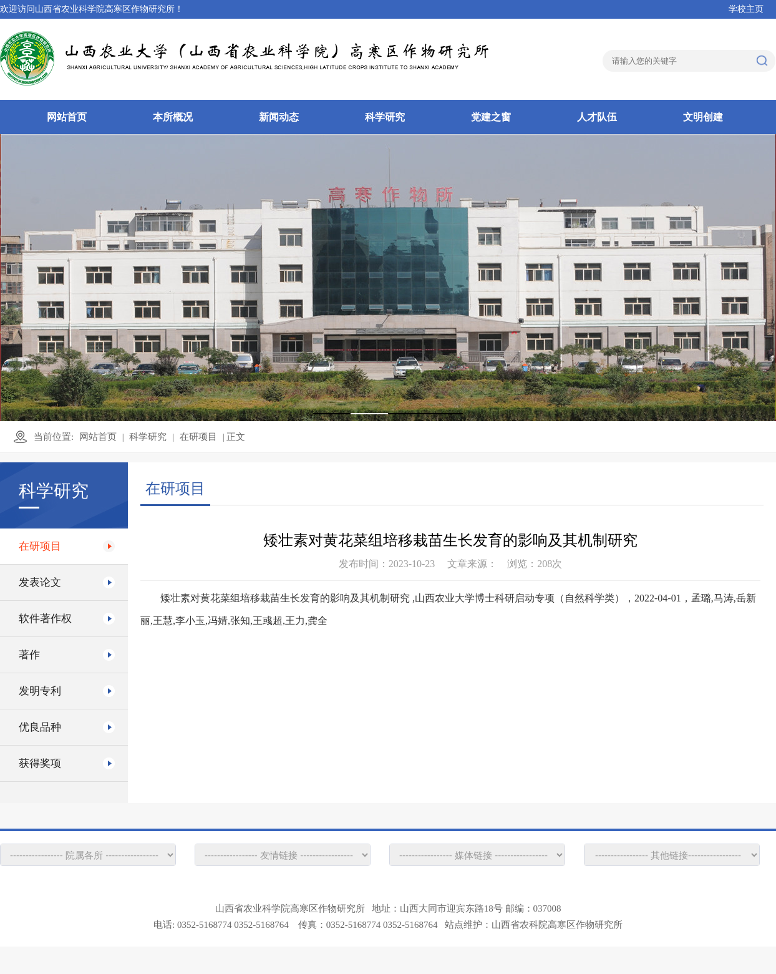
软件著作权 (45, 619)
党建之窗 (491, 117)
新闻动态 (279, 117)
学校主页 (746, 9)
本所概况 (173, 117)
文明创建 (703, 117)
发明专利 (40, 691)
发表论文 (40, 582)
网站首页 (67, 117)
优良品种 (40, 727)
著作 (29, 655)
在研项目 (198, 437)
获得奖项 (40, 763)
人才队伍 (597, 117)
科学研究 (385, 117)
